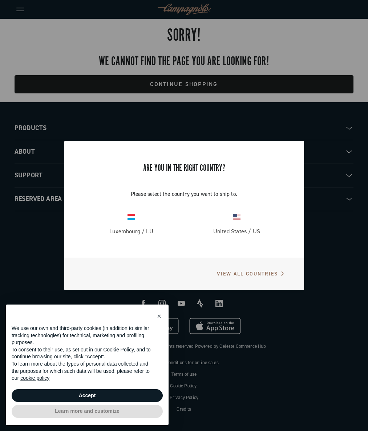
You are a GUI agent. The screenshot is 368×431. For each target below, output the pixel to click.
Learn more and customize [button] (87, 411)
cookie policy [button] (34, 378)
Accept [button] (87, 395)
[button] (159, 316)
